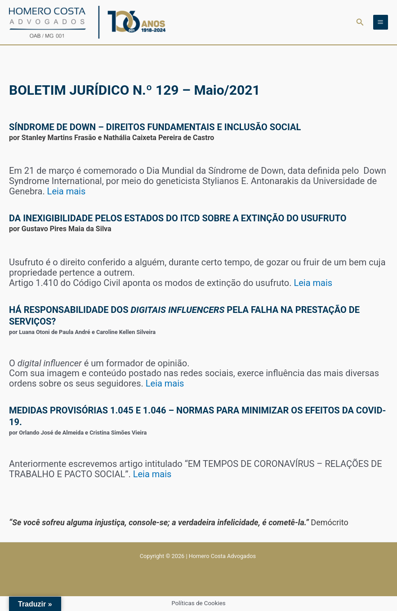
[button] (360, 22)
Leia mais (66, 191)
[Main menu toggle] (380, 22)
